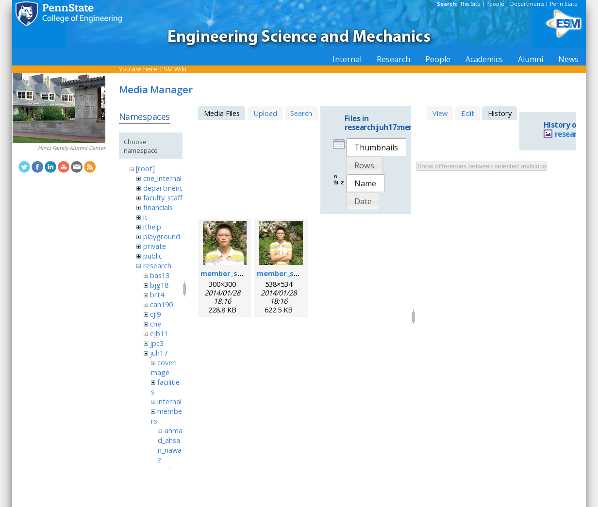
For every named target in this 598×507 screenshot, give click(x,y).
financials (158, 207)
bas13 (159, 275)
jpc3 (157, 343)
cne (155, 323)
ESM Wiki (173, 69)
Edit (467, 113)
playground (161, 236)
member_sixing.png (235, 273)
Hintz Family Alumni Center (71, 148)
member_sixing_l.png (294, 273)
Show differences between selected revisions (481, 166)
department (163, 188)
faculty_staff (163, 197)
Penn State (564, 3)
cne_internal (162, 178)
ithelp (152, 226)
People (495, 3)
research (157, 265)
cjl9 (155, 314)
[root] (145, 168)
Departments (527, 3)
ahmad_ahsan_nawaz (170, 444)
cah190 (161, 304)
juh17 (158, 353)
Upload (265, 113)
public (152, 256)
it (145, 217)
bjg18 (159, 285)
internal (169, 401)
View (440, 113)
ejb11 (159, 333)
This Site (470, 3)
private (154, 246)
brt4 (157, 294)
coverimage (164, 367)
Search (301, 113)
